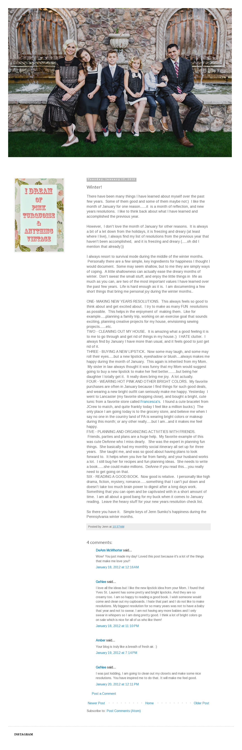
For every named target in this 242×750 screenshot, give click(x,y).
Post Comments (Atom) (124, 711)
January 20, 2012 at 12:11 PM (117, 684)
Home (149, 703)
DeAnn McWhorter (109, 550)
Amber (100, 640)
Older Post (201, 703)
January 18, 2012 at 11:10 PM (117, 626)
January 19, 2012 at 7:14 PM (116, 652)
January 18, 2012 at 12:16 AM (117, 567)
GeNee (101, 582)
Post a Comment (104, 693)
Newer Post (96, 703)
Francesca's (150, 402)
